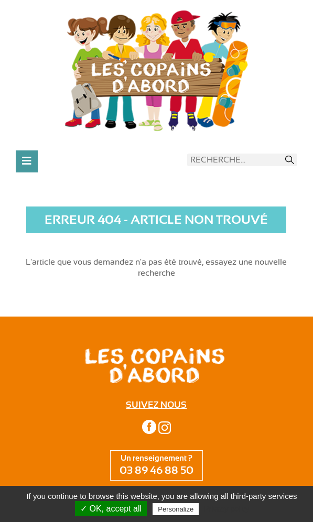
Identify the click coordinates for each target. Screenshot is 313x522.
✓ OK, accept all (111, 508)
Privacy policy (226, 509)
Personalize (175, 509)
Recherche (290, 160)
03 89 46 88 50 (156, 470)
